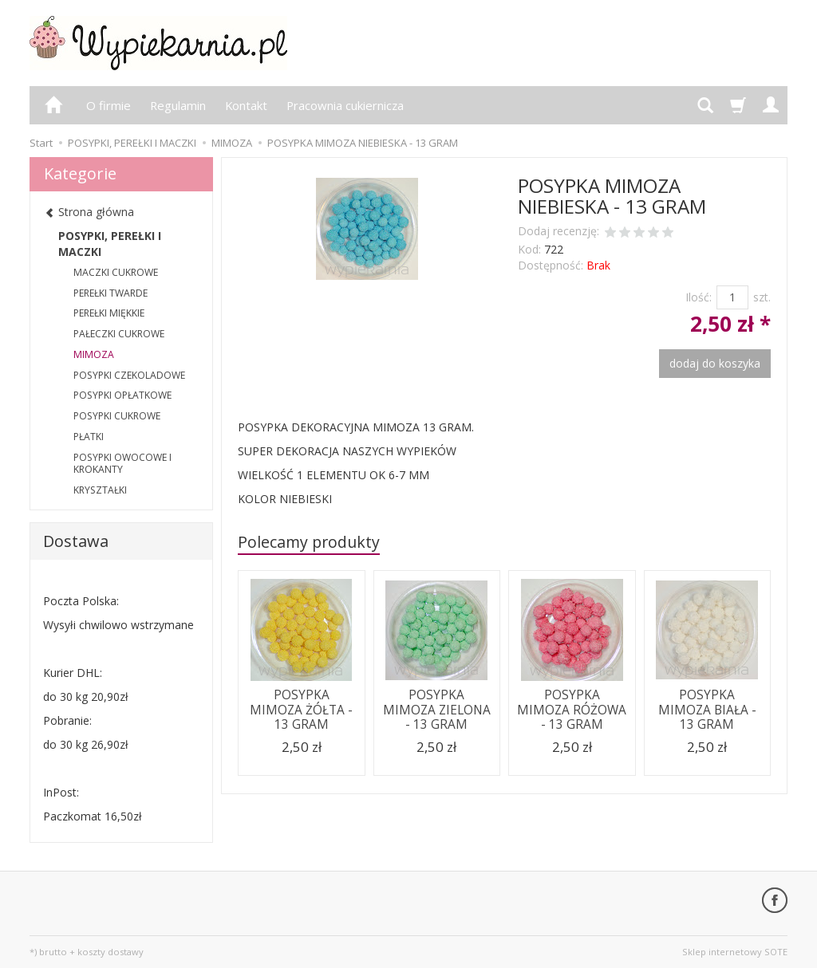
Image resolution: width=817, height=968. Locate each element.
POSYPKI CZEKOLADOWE (129, 375)
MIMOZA (93, 354)
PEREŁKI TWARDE (110, 293)
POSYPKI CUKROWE (116, 416)
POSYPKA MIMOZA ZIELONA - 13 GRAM (437, 710)
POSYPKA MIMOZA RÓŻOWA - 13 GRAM (571, 710)
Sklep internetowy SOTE (734, 952)
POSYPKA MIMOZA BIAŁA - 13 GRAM (707, 710)
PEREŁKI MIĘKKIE (108, 313)
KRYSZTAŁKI (100, 490)
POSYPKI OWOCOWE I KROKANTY (122, 464)
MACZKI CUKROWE (115, 272)
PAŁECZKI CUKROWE (118, 333)
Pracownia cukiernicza (345, 105)
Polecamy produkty (309, 542)
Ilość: (698, 297)
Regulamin (178, 105)
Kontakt (246, 105)
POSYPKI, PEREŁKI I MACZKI (109, 243)
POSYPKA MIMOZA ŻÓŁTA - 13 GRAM (301, 710)
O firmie (108, 105)
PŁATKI (88, 436)
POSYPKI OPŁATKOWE (122, 395)
